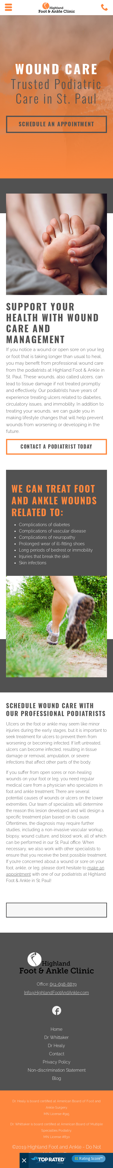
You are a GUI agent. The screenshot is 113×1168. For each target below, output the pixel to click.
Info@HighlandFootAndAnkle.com (56, 992)
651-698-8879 (63, 984)
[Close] (24, 1160)
